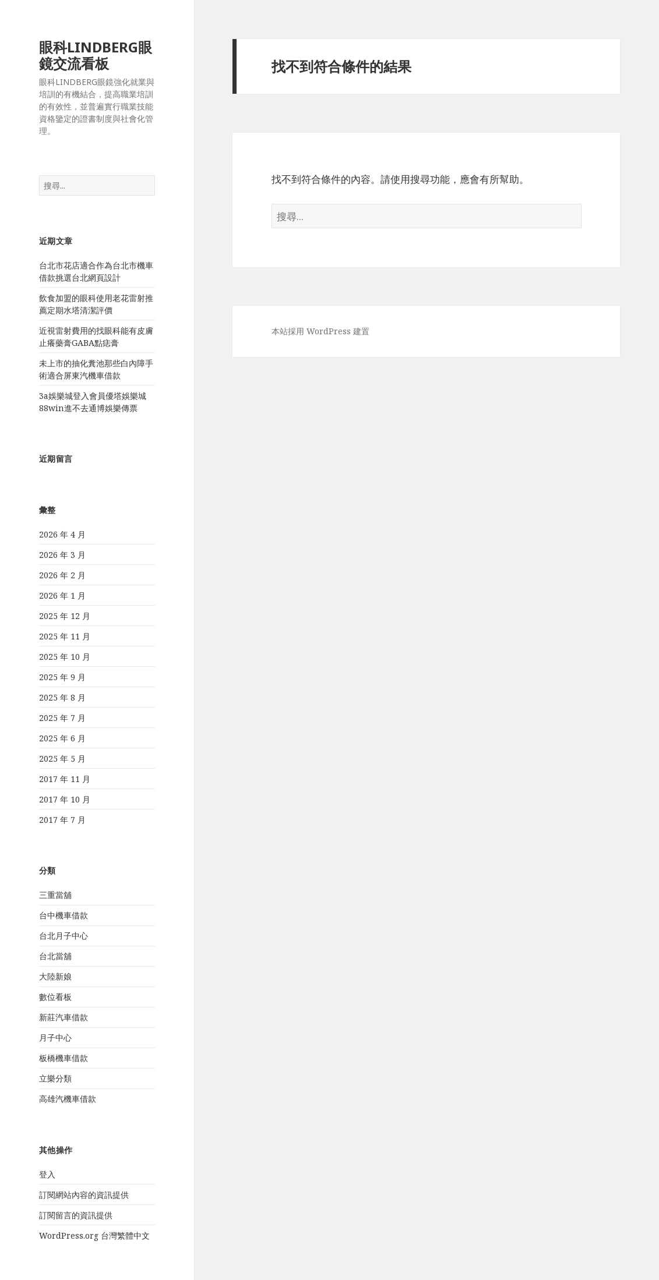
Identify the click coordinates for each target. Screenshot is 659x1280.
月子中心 (55, 1037)
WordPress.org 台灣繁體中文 (94, 1235)
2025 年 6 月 (62, 738)
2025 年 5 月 (62, 758)
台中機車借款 (63, 915)
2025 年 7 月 (62, 717)
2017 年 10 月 (64, 799)
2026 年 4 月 (62, 534)
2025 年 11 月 (64, 636)
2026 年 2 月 (62, 575)
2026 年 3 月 (62, 554)
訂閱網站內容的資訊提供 (84, 1194)
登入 (47, 1174)
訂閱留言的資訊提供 (75, 1215)
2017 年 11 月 (64, 778)
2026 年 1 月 (62, 595)
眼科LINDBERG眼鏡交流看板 (95, 55)
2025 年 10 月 (64, 656)
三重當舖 (55, 894)
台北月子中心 (63, 935)
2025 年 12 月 (64, 615)
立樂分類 (55, 1078)
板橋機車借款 (63, 1057)
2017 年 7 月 (62, 819)
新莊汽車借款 (63, 1017)
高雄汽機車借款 (67, 1098)
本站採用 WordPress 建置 (320, 331)
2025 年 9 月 (62, 677)
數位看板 (55, 996)
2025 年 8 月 (62, 697)
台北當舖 (55, 955)
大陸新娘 (55, 976)
